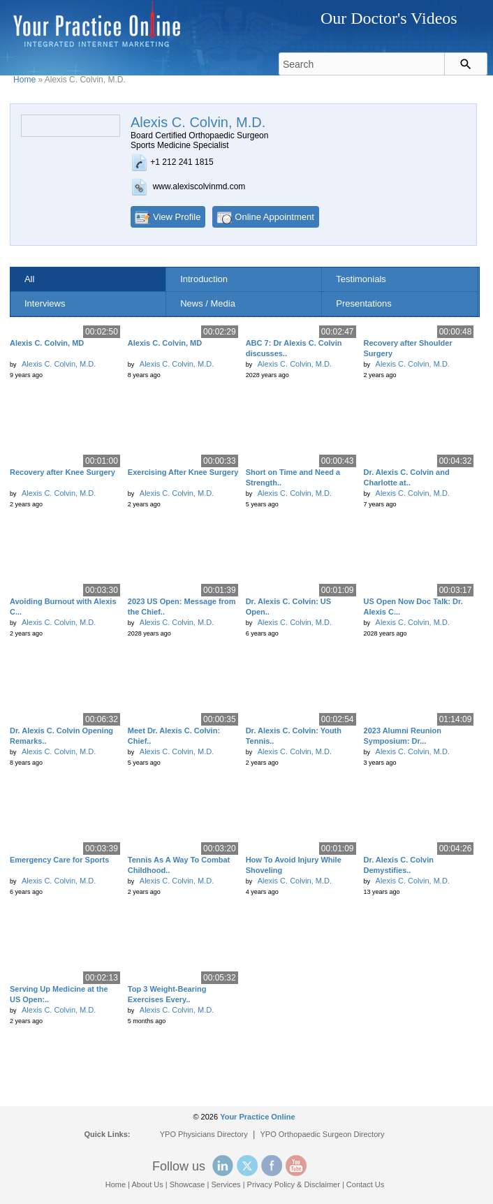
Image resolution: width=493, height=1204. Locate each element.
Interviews (45, 303)
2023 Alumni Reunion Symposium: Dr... (402, 735)
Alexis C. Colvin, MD (47, 343)
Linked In (222, 1165)
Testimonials (361, 279)
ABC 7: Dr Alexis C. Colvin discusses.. (294, 348)
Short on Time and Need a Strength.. (293, 477)
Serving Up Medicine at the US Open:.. (59, 994)
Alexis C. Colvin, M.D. (59, 364)
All (29, 279)
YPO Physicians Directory (204, 1134)
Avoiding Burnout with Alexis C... (63, 606)
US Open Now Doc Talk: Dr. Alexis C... (413, 606)
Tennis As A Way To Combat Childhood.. (179, 865)
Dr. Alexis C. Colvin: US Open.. (288, 606)
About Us (147, 1184)
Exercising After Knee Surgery (183, 472)
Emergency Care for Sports (59, 860)
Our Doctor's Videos (389, 18)
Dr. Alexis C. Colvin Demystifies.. (399, 865)
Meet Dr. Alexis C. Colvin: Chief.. (174, 735)
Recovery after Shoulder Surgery (408, 348)
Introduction (204, 279)
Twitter (247, 1165)
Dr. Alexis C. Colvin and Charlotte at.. (407, 477)
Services (225, 1184)
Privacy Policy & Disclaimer (293, 1184)
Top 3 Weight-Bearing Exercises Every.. (167, 994)
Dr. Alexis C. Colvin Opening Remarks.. (61, 735)
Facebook (271, 1165)
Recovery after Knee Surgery (62, 472)
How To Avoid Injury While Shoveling (293, 865)
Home (24, 80)
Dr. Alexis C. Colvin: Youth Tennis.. (293, 735)
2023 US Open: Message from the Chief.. (182, 606)
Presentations (364, 303)
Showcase (187, 1184)
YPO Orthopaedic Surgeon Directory (322, 1134)
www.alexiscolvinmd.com (199, 186)
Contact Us (365, 1184)
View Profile (176, 217)
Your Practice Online (257, 1117)
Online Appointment (274, 217)
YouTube (296, 1165)
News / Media (207, 303)
